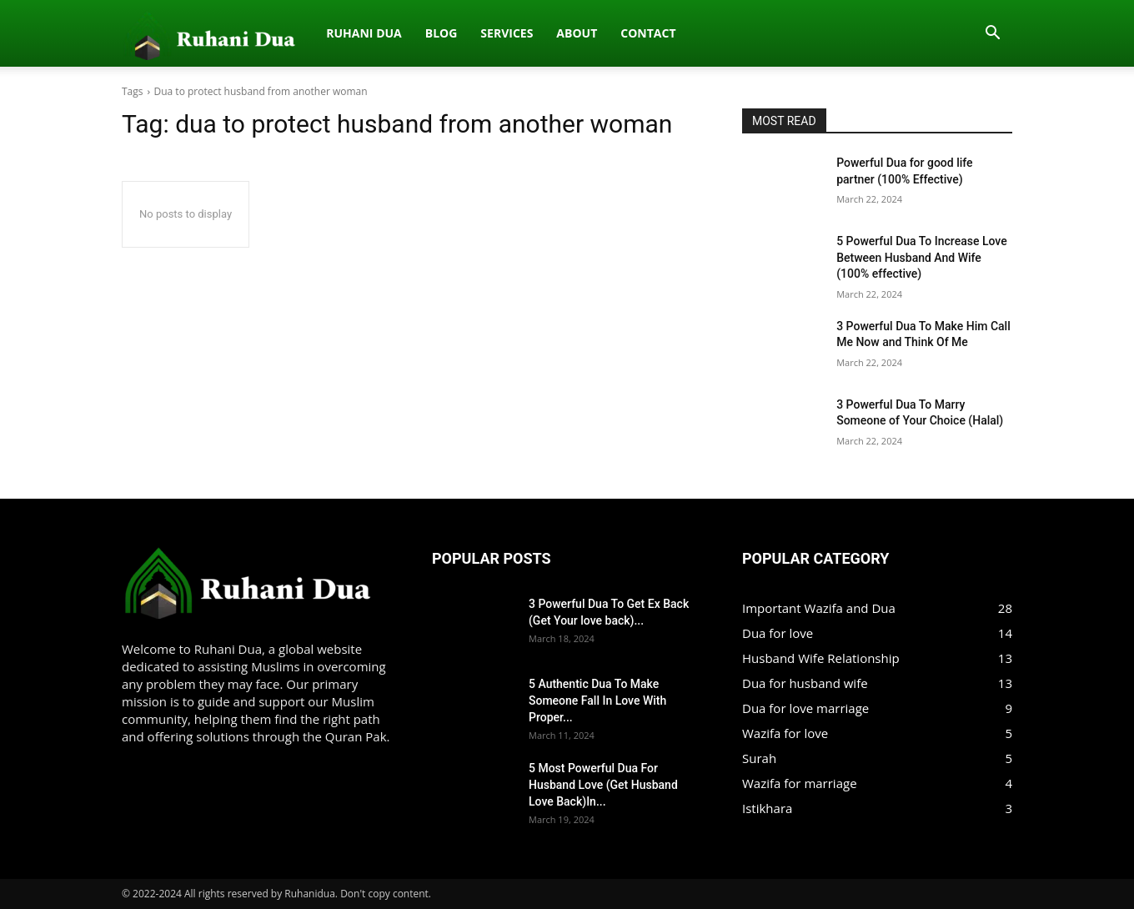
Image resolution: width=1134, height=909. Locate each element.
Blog (266, 33)
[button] (992, 34)
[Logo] (131, 33)
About (402, 33)
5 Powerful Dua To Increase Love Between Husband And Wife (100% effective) (921, 257)
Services (332, 33)
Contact (473, 33)
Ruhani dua (189, 33)
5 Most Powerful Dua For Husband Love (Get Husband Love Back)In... (603, 784)
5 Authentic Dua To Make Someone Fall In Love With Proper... (597, 700)
